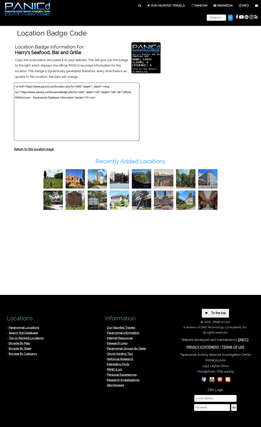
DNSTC (243, 340)
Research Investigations (123, 380)
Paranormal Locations (24, 327)
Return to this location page (34, 149)
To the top (215, 313)
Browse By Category (23, 354)
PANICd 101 (114, 369)
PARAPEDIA (223, 5)
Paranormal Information (123, 333)
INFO (244, 5)
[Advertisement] (130, 241)
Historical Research (120, 359)
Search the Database (23, 333)
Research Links (117, 343)
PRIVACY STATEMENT (202, 347)
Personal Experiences (122, 375)
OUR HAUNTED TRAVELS (166, 5)
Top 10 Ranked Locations (26, 338)
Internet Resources (120, 338)
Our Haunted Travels (121, 327)
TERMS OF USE (232, 347)
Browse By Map (19, 343)
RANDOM (199, 5)
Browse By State (20, 348)
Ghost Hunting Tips (120, 354)
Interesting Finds (118, 364)
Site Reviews (115, 385)
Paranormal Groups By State (126, 348)
